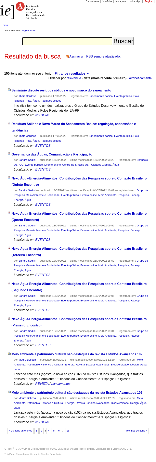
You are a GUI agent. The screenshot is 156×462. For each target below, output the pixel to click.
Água (36, 100)
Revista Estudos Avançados (92, 364)
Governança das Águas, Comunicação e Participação (52, 154)
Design (134, 364)
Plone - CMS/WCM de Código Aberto (26, 449)
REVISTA (42, 383)
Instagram (121, 1)
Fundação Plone (76, 449)
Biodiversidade (120, 364)
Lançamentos (60, 383)
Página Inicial (28, 30)
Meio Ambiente (107, 195)
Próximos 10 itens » (136, 430)
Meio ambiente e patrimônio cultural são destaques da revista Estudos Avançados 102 (77, 354)
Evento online (52, 164)
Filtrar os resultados (70, 73)
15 (68, 430)
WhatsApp (135, 1)
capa (17, 369)
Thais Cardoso (27, 96)
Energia (18, 199)
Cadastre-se (92, 1)
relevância (74, 78)
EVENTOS (43, 145)
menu (6, 25)
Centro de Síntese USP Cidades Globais (86, 164)
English (148, 1)
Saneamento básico (101, 96)
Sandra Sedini (27, 159)
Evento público (123, 96)
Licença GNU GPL (122, 449)
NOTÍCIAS (42, 115)
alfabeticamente (140, 78)
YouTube (107, 1)
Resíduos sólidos (51, 100)
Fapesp (135, 195)
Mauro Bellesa (27, 359)
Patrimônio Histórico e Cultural (45, 364)
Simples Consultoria (51, 454)
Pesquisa (123, 195)
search (145, 25)
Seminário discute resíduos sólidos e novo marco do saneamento (61, 90)
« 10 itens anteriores (20, 430)
